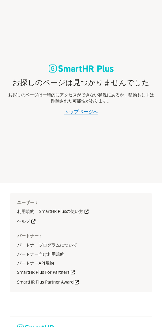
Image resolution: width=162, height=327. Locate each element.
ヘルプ (26, 221)
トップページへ (81, 111)
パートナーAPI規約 (35, 263)
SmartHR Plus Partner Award (48, 282)
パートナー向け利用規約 (40, 254)
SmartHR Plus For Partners (46, 272)
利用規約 (25, 211)
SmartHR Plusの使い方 (64, 211)
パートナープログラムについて (47, 245)
